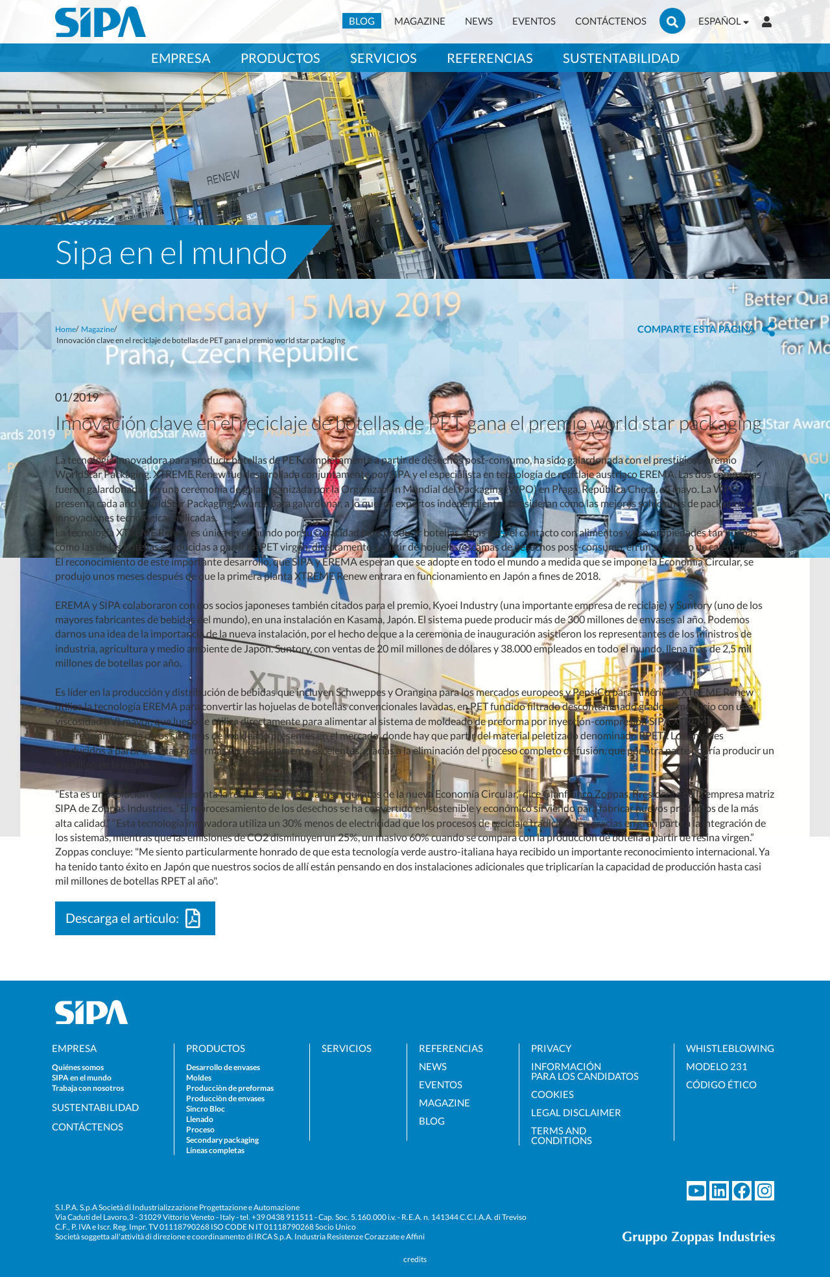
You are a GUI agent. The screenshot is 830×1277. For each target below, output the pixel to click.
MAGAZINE (419, 21)
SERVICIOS (347, 1048)
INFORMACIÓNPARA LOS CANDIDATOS (585, 1071)
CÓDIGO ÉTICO (721, 1085)
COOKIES (552, 1094)
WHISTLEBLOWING (730, 1048)
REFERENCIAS (451, 1048)
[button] (706, 329)
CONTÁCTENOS (610, 21)
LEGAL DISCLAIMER (576, 1112)
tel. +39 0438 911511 (276, 1217)
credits (415, 1259)
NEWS (479, 21)
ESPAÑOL (723, 21)
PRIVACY (551, 1048)
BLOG (362, 21)
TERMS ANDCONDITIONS (561, 1135)
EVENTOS (534, 21)
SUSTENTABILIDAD (95, 1107)
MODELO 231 (717, 1066)
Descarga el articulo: (135, 918)
